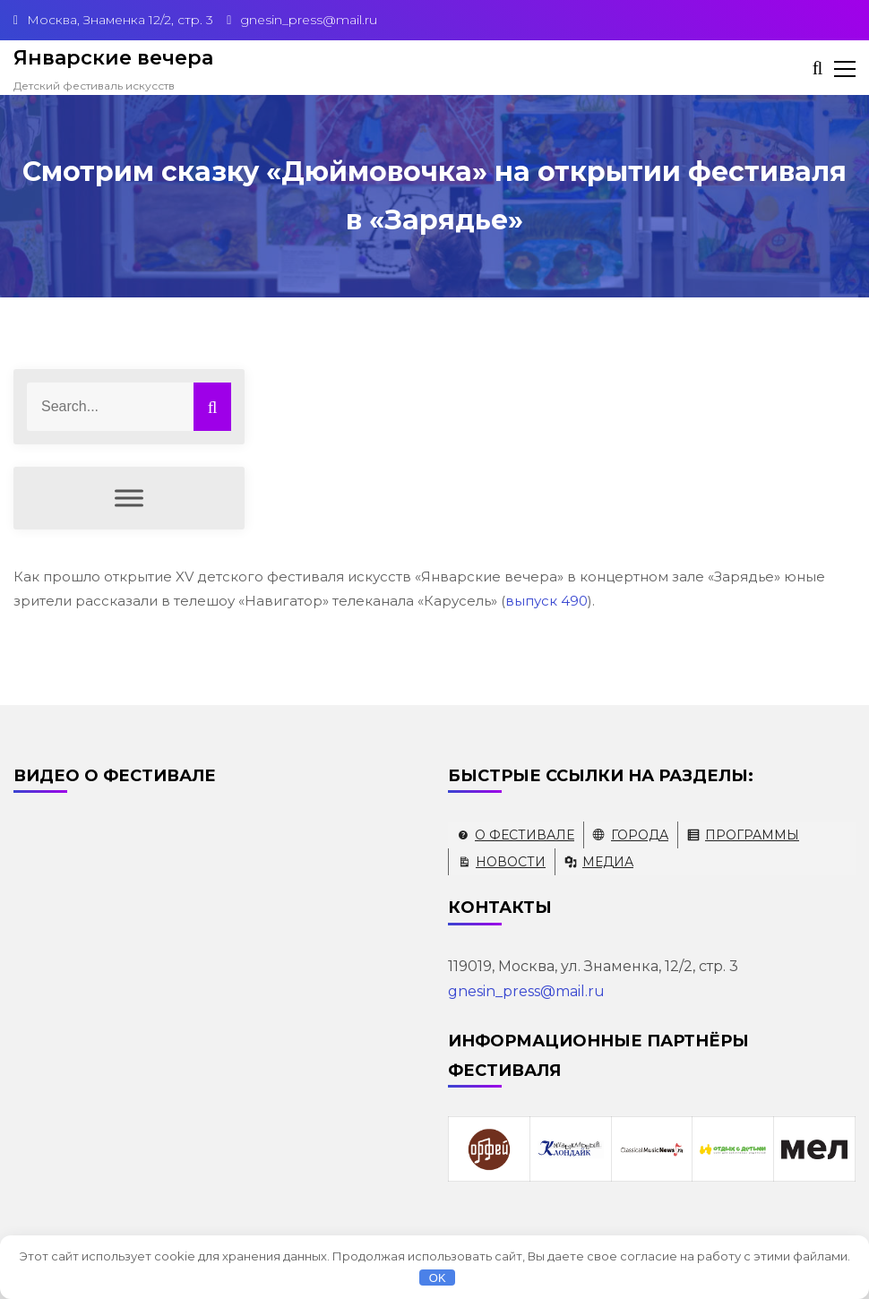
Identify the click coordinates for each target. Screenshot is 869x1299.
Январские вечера (113, 58)
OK (437, 1278)
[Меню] (129, 498)
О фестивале (524, 835)
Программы (752, 835)
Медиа (607, 862)
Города (639, 835)
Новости (511, 862)
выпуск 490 (546, 600)
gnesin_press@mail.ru (526, 991)
